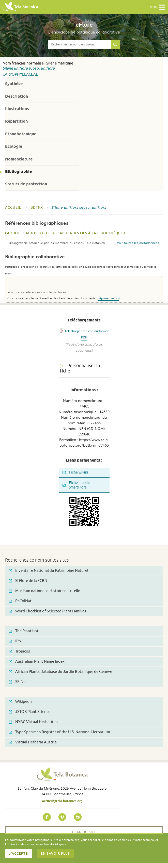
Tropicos (19, 651)
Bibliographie (18, 171)
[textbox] (79, 44)
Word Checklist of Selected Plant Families (47, 611)
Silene (8, 68)
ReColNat (20, 601)
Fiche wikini (75, 472)
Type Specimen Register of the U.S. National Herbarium (59, 732)
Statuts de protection (26, 184)
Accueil (13, 207)
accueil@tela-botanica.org (62, 801)
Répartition (16, 121)
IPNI (15, 641)
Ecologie (13, 146)
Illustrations (17, 108)
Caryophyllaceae (20, 74)
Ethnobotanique (20, 134)
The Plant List (24, 631)
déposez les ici (108, 298)
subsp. (34, 68)
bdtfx (36, 207)
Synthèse (14, 83)
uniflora (21, 68)
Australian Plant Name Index (37, 661)
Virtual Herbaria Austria (33, 742)
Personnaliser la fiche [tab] (80, 368)
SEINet (18, 681)
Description (16, 96)
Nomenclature (19, 159)
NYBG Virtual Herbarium (33, 722)
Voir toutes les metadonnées (138, 242)
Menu (157, 7)
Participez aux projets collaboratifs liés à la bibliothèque (64, 233)
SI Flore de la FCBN (28, 580)
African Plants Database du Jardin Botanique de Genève (60, 671)
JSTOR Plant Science (29, 711)
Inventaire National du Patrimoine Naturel (48, 570)
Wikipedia (21, 701)
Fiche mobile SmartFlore (76, 485)
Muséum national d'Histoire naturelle (44, 591)
